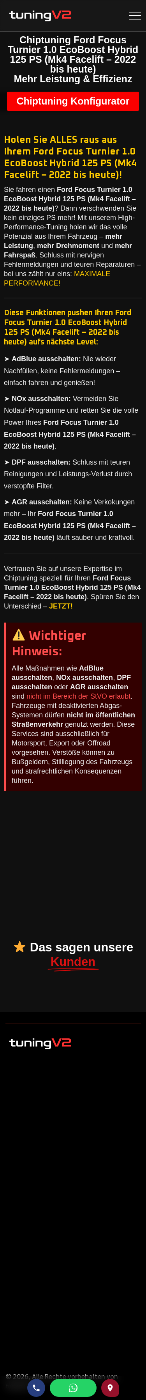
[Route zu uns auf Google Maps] (110, 1388)
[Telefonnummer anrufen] (36, 1388)
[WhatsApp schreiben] (73, 1388)
